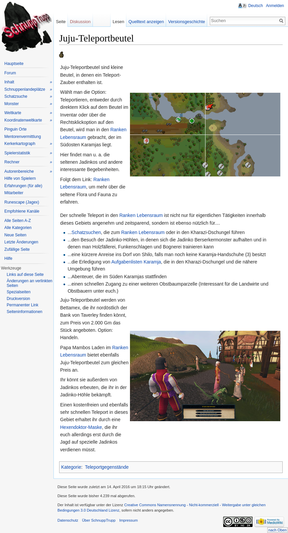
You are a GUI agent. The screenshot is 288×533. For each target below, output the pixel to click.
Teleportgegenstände (107, 467)
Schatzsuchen (86, 232)
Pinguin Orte (15, 129)
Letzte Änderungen (21, 242)
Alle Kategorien (17, 227)
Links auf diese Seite (25, 274)
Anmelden (275, 5)
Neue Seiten (15, 235)
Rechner (28, 162)
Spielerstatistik (28, 153)
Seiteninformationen (24, 311)
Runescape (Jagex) (21, 202)
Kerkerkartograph (28, 143)
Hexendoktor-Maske (81, 427)
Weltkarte (28, 113)
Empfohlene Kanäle (21, 211)
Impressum (128, 520)
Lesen (118, 21)
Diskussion (80, 21)
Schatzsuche (28, 96)
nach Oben (277, 530)
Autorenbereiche (28, 171)
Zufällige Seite (17, 249)
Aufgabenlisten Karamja (136, 261)
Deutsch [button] (255, 5)
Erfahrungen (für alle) (23, 185)
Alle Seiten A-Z (17, 220)
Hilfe (8, 258)
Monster (28, 103)
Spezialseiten (18, 292)
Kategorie (71, 467)
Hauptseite (13, 63)
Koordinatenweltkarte (28, 120)
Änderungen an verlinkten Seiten (29, 283)
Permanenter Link (22, 305)
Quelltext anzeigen (146, 21)
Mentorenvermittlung (22, 136)
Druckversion (18, 298)
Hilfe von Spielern (20, 178)
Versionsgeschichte (186, 21)
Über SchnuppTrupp (98, 520)
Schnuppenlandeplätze (28, 89)
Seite (60, 21)
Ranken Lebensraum (141, 215)
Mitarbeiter (13, 193)
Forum (10, 73)
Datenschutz (67, 520)
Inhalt (28, 82)
